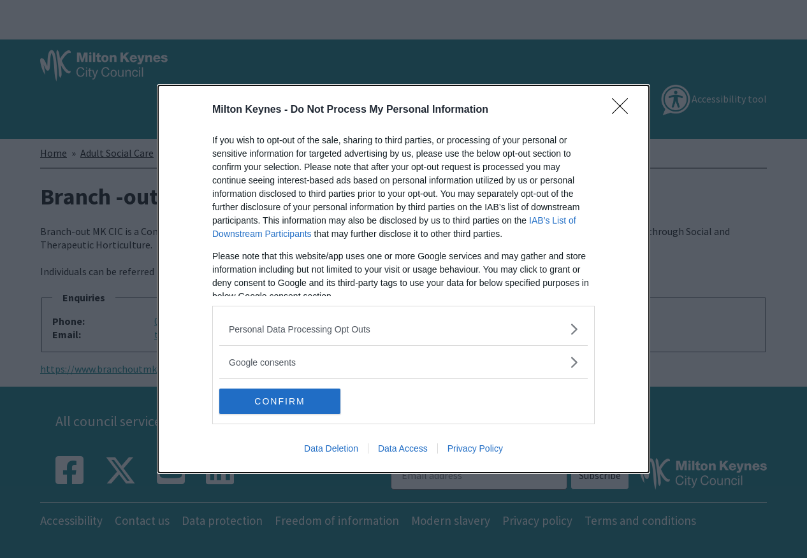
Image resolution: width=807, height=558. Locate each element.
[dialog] (403, 279)
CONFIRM (279, 401)
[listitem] (403, 329)
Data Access (403, 448)
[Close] (624, 110)
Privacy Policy (475, 448)
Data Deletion (331, 448)
